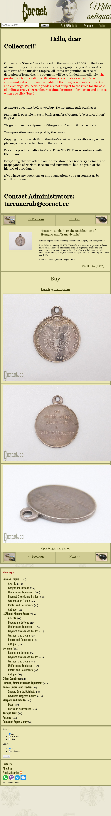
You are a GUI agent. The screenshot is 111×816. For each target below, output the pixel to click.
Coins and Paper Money (15, 721)
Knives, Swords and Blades (17, 687)
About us (7, 768)
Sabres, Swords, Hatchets (22, 691)
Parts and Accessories (20, 708)
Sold (12, 739)
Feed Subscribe (12, 772)
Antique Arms (10, 713)
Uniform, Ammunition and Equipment (22, 683)
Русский (88, 25)
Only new (14, 751)
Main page (8, 572)
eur (63, 25)
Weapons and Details (19, 600)
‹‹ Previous (36, 219)
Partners (7, 764)
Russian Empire (11, 579)
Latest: (6, 744)
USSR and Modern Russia (16, 613)
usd (68, 25)
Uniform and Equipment (21, 592)
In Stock (14, 736)
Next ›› (74, 219)
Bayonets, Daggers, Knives (22, 696)
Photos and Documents (20, 605)
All (11, 734)
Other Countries (11, 678)
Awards (12, 583)
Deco (11, 704)
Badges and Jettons (19, 587)
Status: (6, 729)
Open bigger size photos (55, 289)
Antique (12, 609)
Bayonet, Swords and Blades (23, 596)
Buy (55, 279)
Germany (7, 648)
